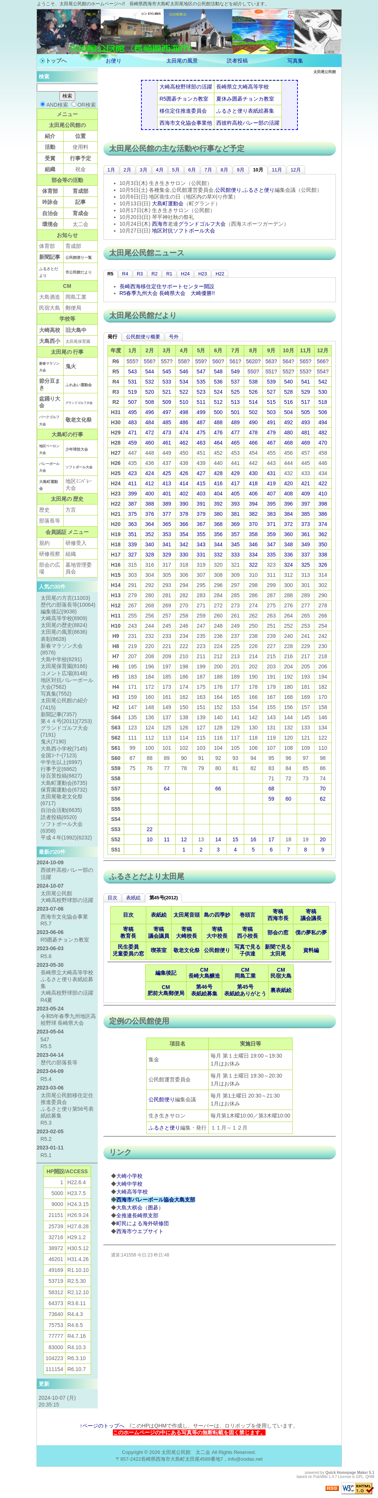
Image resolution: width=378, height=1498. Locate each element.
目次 (112, 897)
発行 (112, 336)
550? (253, 371)
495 (132, 412)
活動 (50, 147)
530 (322, 392)
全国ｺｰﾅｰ (59, 755)
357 (235, 534)
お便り (113, 61)
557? (167, 361)
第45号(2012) (163, 897)
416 (218, 483)
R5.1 (46, 1155)
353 (166, 534)
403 (201, 494)
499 (201, 412)
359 (271, 534)
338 (322, 555)
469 (305, 443)
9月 (240, 170)
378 (183, 514)
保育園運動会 (64, 790)
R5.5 (46, 1046)
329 (166, 555)
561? (235, 361)
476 (218, 433)
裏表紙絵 (280, 990)
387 (132, 504)
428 (218, 473)
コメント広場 (64, 673)
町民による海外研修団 (142, 1223)
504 (288, 412)
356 (218, 534)
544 (149, 371)
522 (183, 392)
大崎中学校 (129, 1184)
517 (305, 402)
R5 (111, 274)
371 (271, 524)
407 (271, 494)
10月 (258, 170)
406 (253, 494)
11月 (277, 170)
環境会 (50, 224)
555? (132, 361)
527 (271, 392)
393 (235, 504)
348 (288, 544)
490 (253, 422)
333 (235, 555)
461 (166, 443)
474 (183, 433)
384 (288, 514)
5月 (176, 170)
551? (271, 371)
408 (288, 494)
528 (288, 392)
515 (271, 402)
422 (322, 483)
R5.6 (46, 956)
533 (166, 382)
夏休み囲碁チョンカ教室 (245, 99)
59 (271, 799)
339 (132, 544)
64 (167, 789)
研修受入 (76, 543)
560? (218, 361)
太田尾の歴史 (64, 625)
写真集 (295, 61)
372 (288, 524)
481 (305, 433)
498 (183, 412)
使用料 (80, 147)
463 (201, 443)
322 (253, 565)
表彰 (53, 639)
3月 (143, 170)
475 (201, 433)
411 (132, 483)
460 (149, 443)
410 (322, 494)
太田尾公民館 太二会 (185, 1452)
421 (305, 483)
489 (235, 422)
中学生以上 (61, 762)
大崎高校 (49, 330)
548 (218, 371)
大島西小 (49, 341)
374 (322, 524)
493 (305, 422)
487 (201, 422)
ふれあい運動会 (78, 385)
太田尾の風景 (182, 61)
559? (201, 361)
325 (305, 565)
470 (322, 443)
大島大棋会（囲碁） (140, 1208)
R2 (155, 274)
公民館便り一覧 (78, 257)
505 (305, 412)
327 (132, 555)
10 (150, 839)
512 (218, 402)
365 (166, 524)
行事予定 (80, 158)
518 (322, 402)
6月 (192, 170)
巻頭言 (247, 915)
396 (288, 504)
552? (288, 371)
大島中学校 (61, 659)
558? (184, 361)
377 (166, 514)
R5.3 (46, 1123)
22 (150, 829)
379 (201, 514)
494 (322, 422)
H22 (220, 274)
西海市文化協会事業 (64, 917)
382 (253, 514)
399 (132, 494)
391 (201, 504)
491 (271, 422)
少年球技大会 (76, 449)
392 (218, 504)
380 (218, 514)
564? (288, 361)
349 (305, 544)
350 (322, 544)
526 (253, 392)
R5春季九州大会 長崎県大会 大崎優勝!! (167, 293)
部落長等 (49, 521)
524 (218, 392)
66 (218, 789)
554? (323, 371)
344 (218, 544)
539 (271, 382)
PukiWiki (320, 1477)
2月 (127, 170)
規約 (44, 543)
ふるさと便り (259, 190)
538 (253, 382)
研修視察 (49, 554)
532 (149, 382)
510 (183, 402)
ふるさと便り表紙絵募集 (245, 111)
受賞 (50, 158)
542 (322, 382)
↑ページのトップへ (102, 1426)
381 (235, 514)
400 (149, 494)
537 (235, 382)
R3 (140, 274)
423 (132, 473)
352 (149, 534)
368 (218, 524)
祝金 (80, 169)
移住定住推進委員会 (183, 111)
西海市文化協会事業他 (185, 123)
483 (132, 422)
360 (288, 534)
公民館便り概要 (143, 336)
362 (322, 534)
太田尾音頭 (186, 915)
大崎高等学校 (132, 1192)
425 (166, 473)
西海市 (160, 224)
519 (132, 392)
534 (183, 382)
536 (218, 382)
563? (271, 361)
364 (149, 524)
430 (253, 473)
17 (271, 839)
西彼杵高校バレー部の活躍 (247, 123)
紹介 (50, 136)
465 (235, 443)
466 (253, 443)
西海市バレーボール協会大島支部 (155, 1200)
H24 (185, 274)
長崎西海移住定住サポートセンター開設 (167, 286)
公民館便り (228, 190)
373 (305, 524)
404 (218, 494)
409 (305, 494)
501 (235, 412)
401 (166, 494)
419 (271, 483)
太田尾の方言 (65, 598)
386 (322, 514)
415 (201, 483)
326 (322, 565)
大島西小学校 (64, 749)
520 (149, 392)
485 (166, 422)
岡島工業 (76, 297)
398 (322, 504)
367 (201, 524)
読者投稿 (237, 61)
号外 (174, 336)
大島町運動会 (168, 203)
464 (218, 443)
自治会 (50, 213)
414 (183, 483)
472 (149, 433)
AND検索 (54, 105)
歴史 (44, 510)
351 (132, 534)
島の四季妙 (217, 915)
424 (149, 473)
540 (288, 382)
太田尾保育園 (77, 341)
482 (322, 433)
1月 (111, 170)
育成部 (80, 191)
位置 (80, 136)
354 (183, 534)
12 (184, 839)
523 (201, 392)
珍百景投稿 (61, 776)
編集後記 (165, 973)
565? (305, 361)
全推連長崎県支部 (137, 1215)
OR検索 (83, 105)
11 (167, 839)
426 (183, 473)
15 (235, 839)
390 (183, 504)
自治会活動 (61, 810)
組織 (50, 169)
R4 (125, 274)
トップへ (56, 61)
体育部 (50, 191)
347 (271, 544)
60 (288, 799)
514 (253, 402)
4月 (160, 170)
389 (166, 504)
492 (288, 422)
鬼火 (70, 366)
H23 (202, 274)
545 (166, 371)
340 (149, 544)
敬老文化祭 (186, 950)
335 (271, 555)
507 (132, 402)
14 (218, 839)
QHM (370, 1477)
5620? (253, 361)
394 (253, 504)
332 (218, 555)
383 (271, 514)
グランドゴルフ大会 (202, 224)
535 (201, 382)
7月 (208, 170)
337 (305, 555)
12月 (296, 170)
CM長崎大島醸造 (204, 973)
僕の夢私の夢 (311, 932)
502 (253, 412)
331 (201, 555)
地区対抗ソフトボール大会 (183, 231)
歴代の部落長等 (68, 605)
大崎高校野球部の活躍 (185, 87)
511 (201, 402)
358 (253, 534)
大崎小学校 (129, 1176)
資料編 (311, 950)
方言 (70, 510)
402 (183, 494)
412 (149, 483)
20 (323, 839)
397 (305, 504)
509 (166, 402)
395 (271, 504)
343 (201, 544)
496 (149, 412)
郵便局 (73, 308)
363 (132, 524)
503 (271, 412)
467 (271, 443)
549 (235, 371)
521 (166, 392)
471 (132, 433)
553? (305, 371)
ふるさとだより (135, 876)
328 (149, 555)
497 (166, 412)
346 (253, 544)
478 (253, 433)
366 (183, 524)
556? (149, 361)
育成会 (80, 213)
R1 (169, 274)
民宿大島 (49, 308)
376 (149, 514)
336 (288, 555)
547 (201, 371)
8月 (224, 170)
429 (235, 473)
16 (253, 839)
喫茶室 (159, 950)
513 (235, 402)
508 (149, 402)
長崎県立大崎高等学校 (242, 87)
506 (322, 412)
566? (323, 361)
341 (166, 544)
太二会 (80, 224)
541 (305, 382)
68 (271, 789)
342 (183, 544)
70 (323, 789)
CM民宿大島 (280, 973)
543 (132, 371)
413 (166, 483)
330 (183, 555)
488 (218, 422)
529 (305, 392)
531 (132, 382)
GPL (359, 1477)
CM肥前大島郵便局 (165, 990)
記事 (80, 202)
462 (183, 443)
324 (288, 565)
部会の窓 (277, 932)
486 (183, 422)
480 (288, 433)
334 (253, 555)
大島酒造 (49, 297)
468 (288, 443)
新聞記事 (49, 257)
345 (235, 544)
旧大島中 (76, 330)
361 (305, 534)
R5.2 (46, 1139)
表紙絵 (133, 897)
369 (235, 524)
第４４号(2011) (66, 721)
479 (271, 433)
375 (132, 514)
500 (218, 412)
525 (235, 392)
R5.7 (46, 923)
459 (132, 443)
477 (235, 433)
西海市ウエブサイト (140, 1231)
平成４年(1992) (66, 838)
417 (235, 483)
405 (235, 494)
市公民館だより (78, 272)
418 (253, 483)
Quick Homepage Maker (346, 1472)
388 (149, 504)
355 (201, 534)
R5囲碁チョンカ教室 (183, 99)
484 (149, 422)
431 (271, 473)
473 (166, 433)
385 (305, 514)
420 (288, 483)
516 (288, 402)
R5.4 (46, 1079)
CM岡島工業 (245, 973)
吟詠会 (50, 202)
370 (253, 524)
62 (323, 799)
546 (183, 371)
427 (201, 473)
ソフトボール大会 (79, 467)
